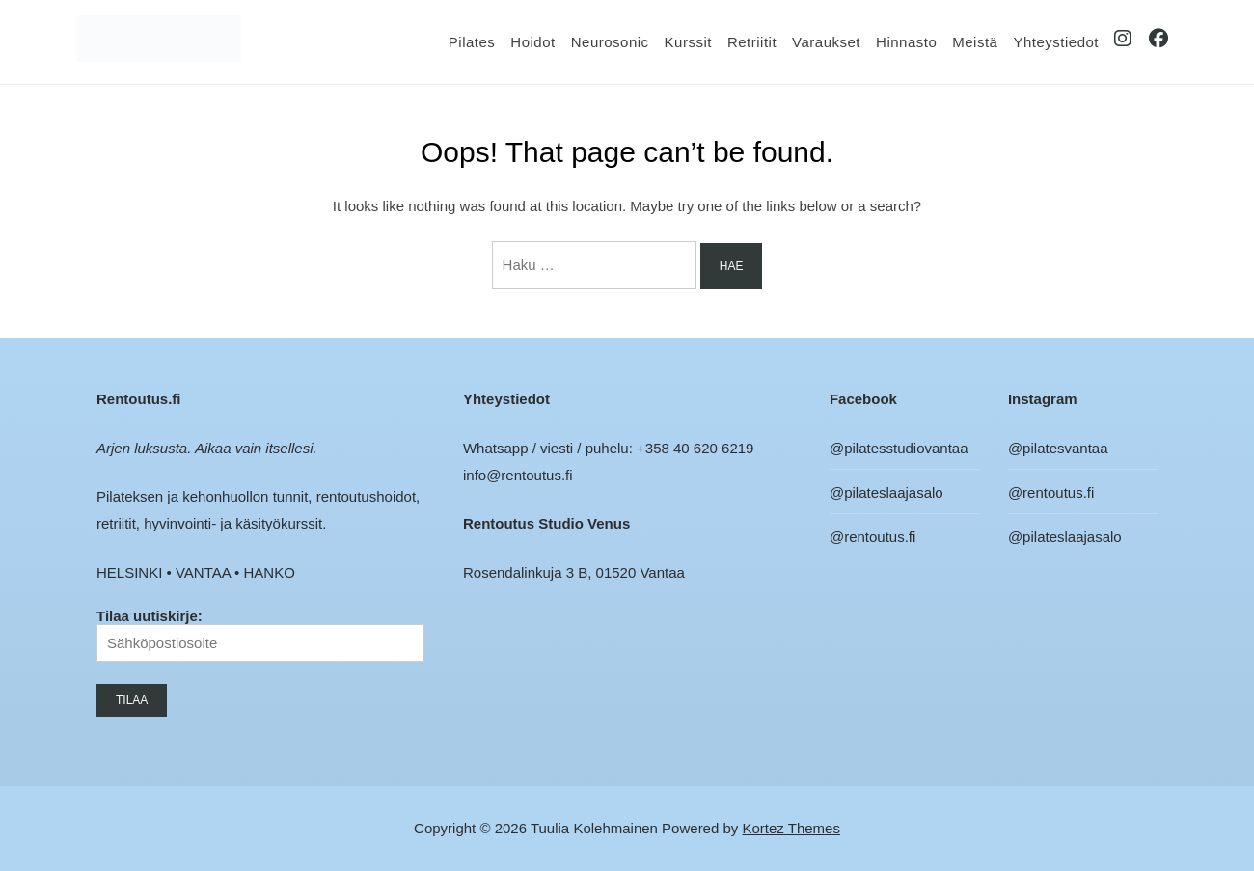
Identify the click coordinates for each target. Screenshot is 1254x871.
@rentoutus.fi (872, 537)
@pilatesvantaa (1058, 448)
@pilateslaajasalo (886, 492)
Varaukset (826, 42)
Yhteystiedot (1056, 42)
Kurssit (688, 42)
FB (1159, 42)
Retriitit (752, 42)
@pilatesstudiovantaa (899, 448)
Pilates (472, 42)
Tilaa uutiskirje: (260, 635)
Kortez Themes (791, 828)
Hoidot (532, 42)
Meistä (974, 42)
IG (1123, 42)
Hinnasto (906, 42)
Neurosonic (610, 42)
